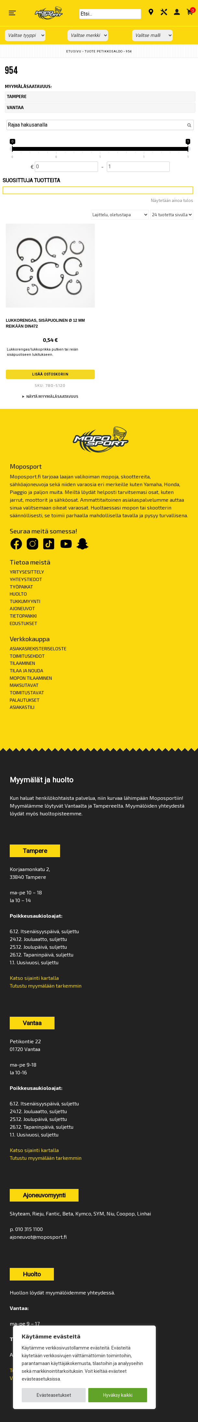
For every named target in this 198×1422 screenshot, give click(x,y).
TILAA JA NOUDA (26, 670)
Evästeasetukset (54, 1395)
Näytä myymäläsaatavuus (52, 396)
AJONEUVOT (22, 608)
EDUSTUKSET (23, 623)
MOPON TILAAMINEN (31, 678)
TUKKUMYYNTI (25, 601)
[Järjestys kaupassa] (120, 214)
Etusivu (73, 51)
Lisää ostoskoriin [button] (50, 374)
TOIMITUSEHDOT (27, 656)
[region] (84, 1367)
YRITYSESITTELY (27, 572)
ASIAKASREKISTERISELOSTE (38, 648)
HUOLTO (18, 594)
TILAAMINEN (22, 663)
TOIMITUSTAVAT (27, 692)
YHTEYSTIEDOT (26, 579)
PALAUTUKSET (25, 700)
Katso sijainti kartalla (34, 978)
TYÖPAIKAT (21, 586)
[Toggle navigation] (12, 13)
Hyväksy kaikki (117, 1395)
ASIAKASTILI (22, 707)
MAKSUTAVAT (24, 685)
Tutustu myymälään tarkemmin (45, 985)
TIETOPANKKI (23, 616)
